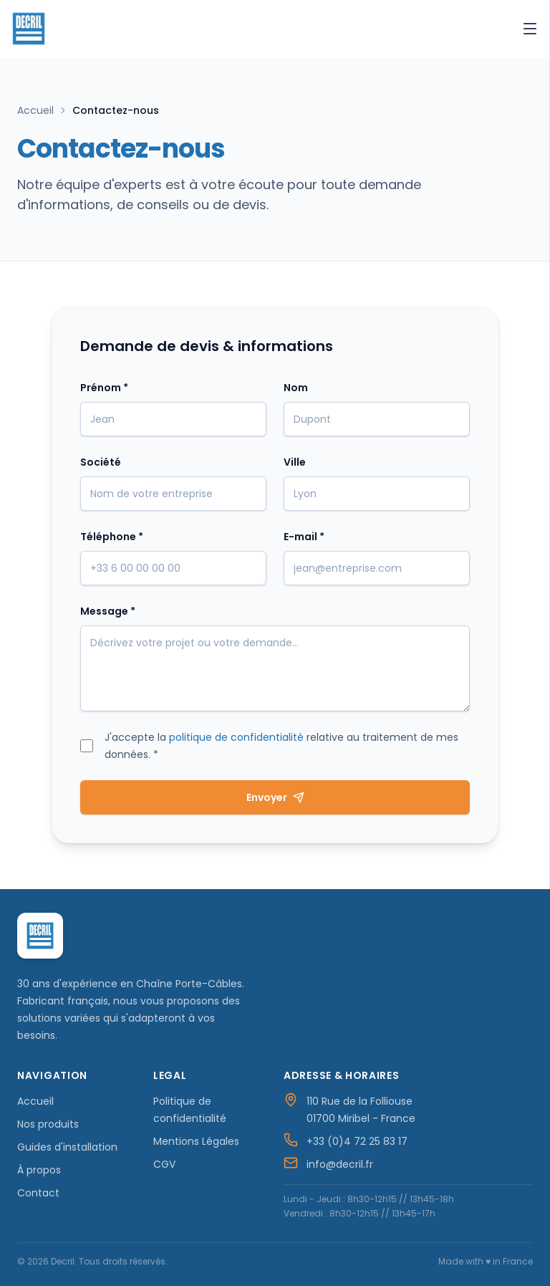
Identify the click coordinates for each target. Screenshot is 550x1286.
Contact (38, 1193)
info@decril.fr (340, 1164)
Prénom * (104, 387)
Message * (107, 611)
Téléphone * (111, 536)
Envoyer (275, 797)
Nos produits (48, 1124)
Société (100, 462)
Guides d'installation (67, 1147)
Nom (296, 387)
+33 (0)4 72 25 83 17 (357, 1141)
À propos (39, 1170)
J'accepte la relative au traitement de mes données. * (281, 746)
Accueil (35, 110)
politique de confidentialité (236, 737)
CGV (164, 1164)
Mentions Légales (196, 1141)
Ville (295, 462)
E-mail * (304, 536)
